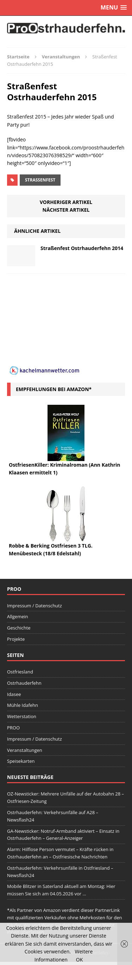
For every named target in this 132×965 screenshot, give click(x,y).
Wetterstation (21, 716)
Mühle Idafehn (22, 705)
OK (79, 959)
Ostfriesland (20, 672)
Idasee (14, 694)
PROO (13, 727)
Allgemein (17, 616)
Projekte (16, 639)
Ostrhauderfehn (24, 683)
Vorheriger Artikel (66, 202)
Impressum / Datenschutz (34, 605)
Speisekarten (20, 761)
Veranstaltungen (24, 750)
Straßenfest (40, 180)
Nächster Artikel (66, 209)
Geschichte (19, 628)
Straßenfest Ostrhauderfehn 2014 (81, 248)
